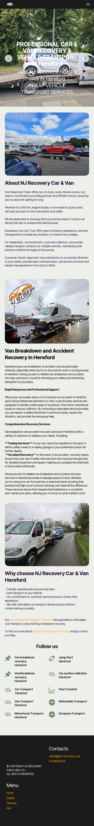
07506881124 (57, 761)
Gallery (10, 798)
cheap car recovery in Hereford (51, 631)
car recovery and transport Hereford (31, 619)
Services (11, 803)
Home (10, 793)
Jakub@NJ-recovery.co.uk (64, 756)
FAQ (8, 808)
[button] (8, 58)
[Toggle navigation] (88, 4)
